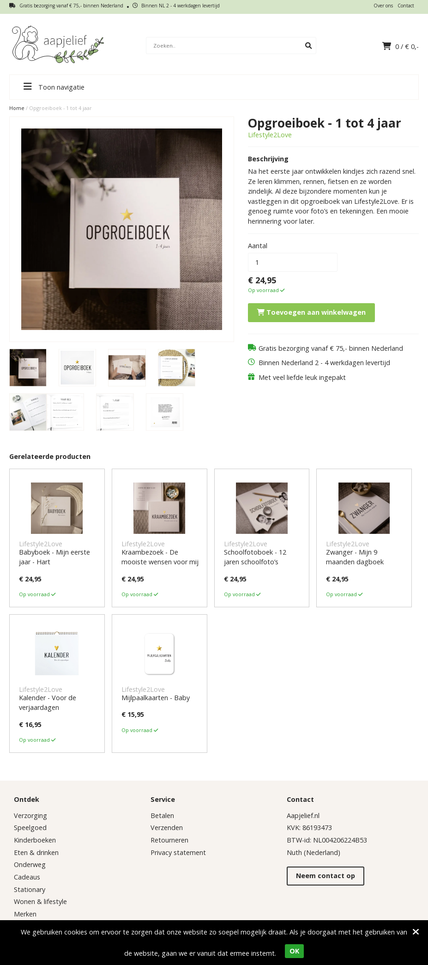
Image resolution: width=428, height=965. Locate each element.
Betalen (162, 815)
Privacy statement (178, 852)
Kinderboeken (35, 840)
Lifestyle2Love (270, 134)
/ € (400, 46)
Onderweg (30, 864)
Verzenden (167, 827)
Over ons (383, 5)
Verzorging (30, 815)
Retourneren (169, 840)
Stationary (29, 889)
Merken (25, 914)
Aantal (257, 245)
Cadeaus (27, 877)
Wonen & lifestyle (40, 901)
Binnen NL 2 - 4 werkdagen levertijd (176, 5)
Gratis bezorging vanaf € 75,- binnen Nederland (66, 5)
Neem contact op (325, 875)
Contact (406, 5)
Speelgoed (30, 827)
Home (16, 107)
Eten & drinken (36, 852)
